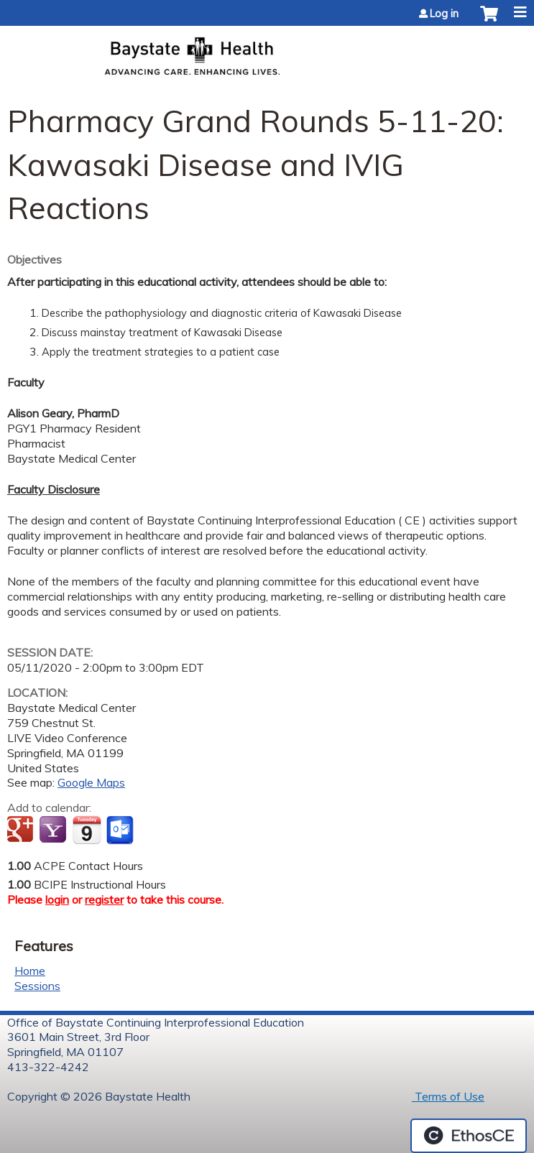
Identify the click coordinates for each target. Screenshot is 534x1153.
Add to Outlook (121, 830)
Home (29, 970)
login (57, 899)
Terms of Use (448, 1096)
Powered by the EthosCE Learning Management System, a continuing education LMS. (468, 1136)
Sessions (37, 985)
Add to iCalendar (86, 829)
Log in (444, 14)
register (104, 899)
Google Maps (91, 782)
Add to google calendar (22, 830)
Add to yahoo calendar (54, 830)
